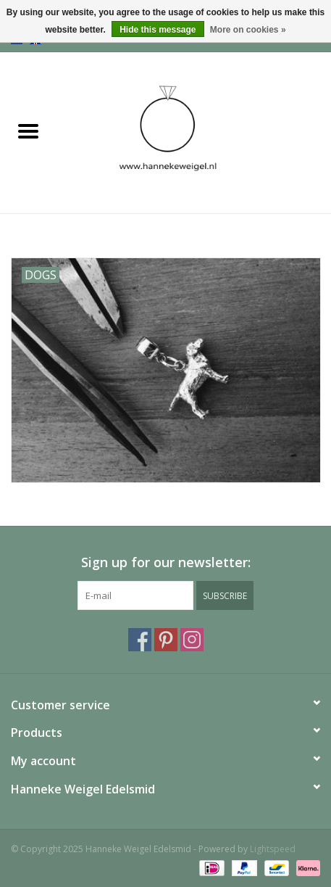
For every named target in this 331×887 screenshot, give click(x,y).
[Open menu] (28, 130)
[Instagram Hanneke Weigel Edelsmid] (192, 639)
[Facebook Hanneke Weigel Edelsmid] (139, 639)
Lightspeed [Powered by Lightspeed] (273, 849)
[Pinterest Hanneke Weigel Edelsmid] (165, 639)
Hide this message (158, 30)
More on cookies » (248, 30)
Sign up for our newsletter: (166, 562)
